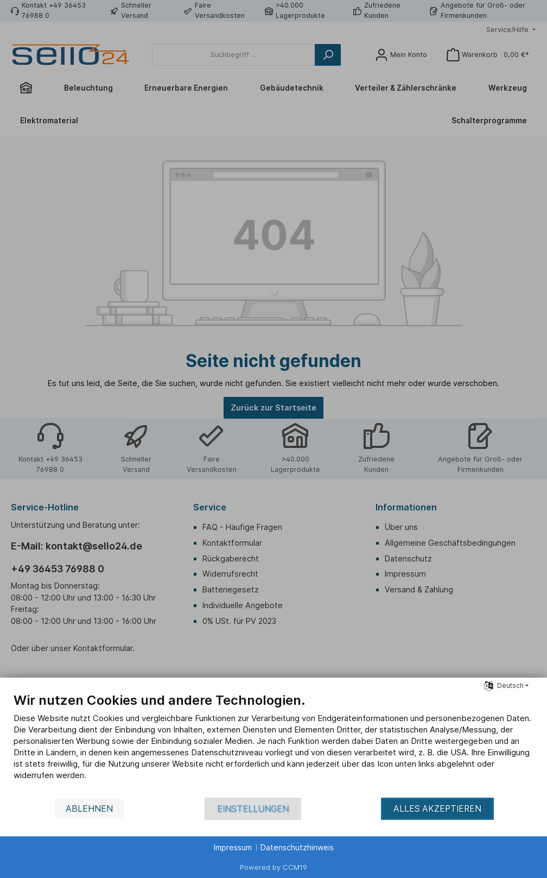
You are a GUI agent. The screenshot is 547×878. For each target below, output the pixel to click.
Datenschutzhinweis (297, 847)
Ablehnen (89, 809)
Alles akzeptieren (437, 809)
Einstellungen (253, 809)
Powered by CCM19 (273, 867)
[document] (273, 744)
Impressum (233, 847)
